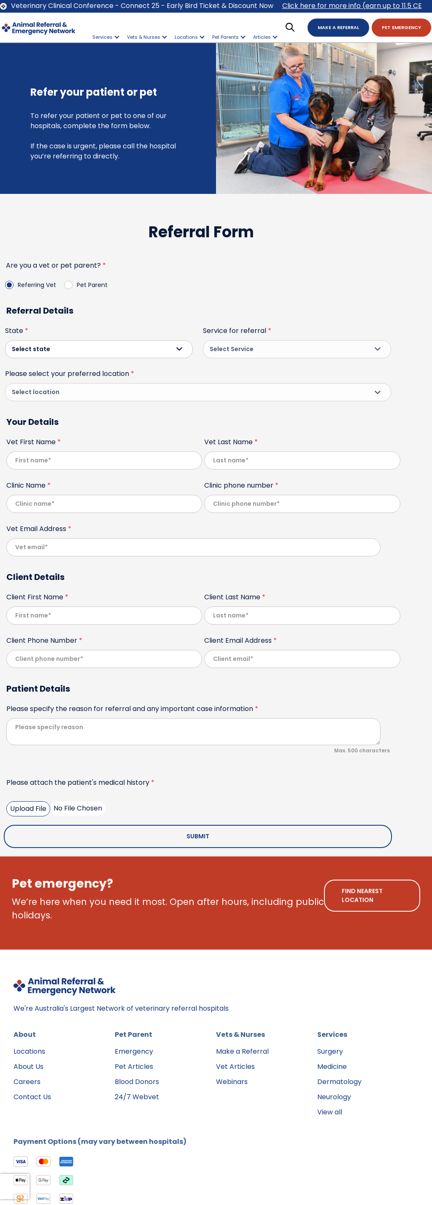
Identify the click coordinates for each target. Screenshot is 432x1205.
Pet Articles (134, 1066)
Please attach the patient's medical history (80, 782)
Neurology (334, 1097)
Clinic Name (28, 485)
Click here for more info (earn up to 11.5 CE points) (352, 7)
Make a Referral (242, 1051)
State (16, 330)
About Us (28, 1066)
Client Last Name (234, 597)
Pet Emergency (401, 27)
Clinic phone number (241, 485)
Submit (197, 836)
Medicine (332, 1066)
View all (329, 1112)
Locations (190, 37)
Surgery (330, 1051)
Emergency (134, 1051)
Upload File (28, 808)
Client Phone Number (44, 640)
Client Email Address (240, 640)
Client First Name (37, 597)
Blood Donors (137, 1082)
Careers (27, 1082)
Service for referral (237, 330)
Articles (265, 37)
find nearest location (362, 895)
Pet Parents (229, 37)
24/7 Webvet (137, 1097)
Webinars (232, 1082)
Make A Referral (338, 27)
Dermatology (339, 1082)
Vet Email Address (38, 529)
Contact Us (32, 1097)
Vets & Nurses (147, 37)
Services (105, 37)
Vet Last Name (231, 442)
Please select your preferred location (69, 373)
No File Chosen (78, 808)
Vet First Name (33, 442)
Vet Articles (235, 1066)
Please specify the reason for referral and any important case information (132, 709)
